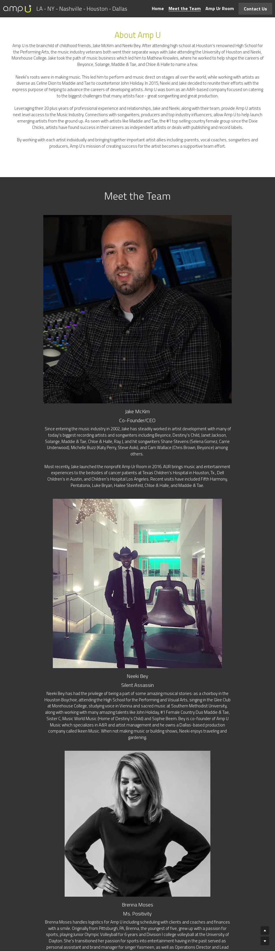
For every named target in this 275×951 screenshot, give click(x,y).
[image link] (17, 8)
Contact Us (255, 8)
